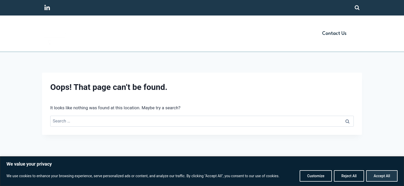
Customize (315, 176)
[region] (202, 171)
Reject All (349, 176)
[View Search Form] (357, 8)
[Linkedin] (47, 8)
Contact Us (334, 33)
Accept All (382, 176)
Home (201, 33)
